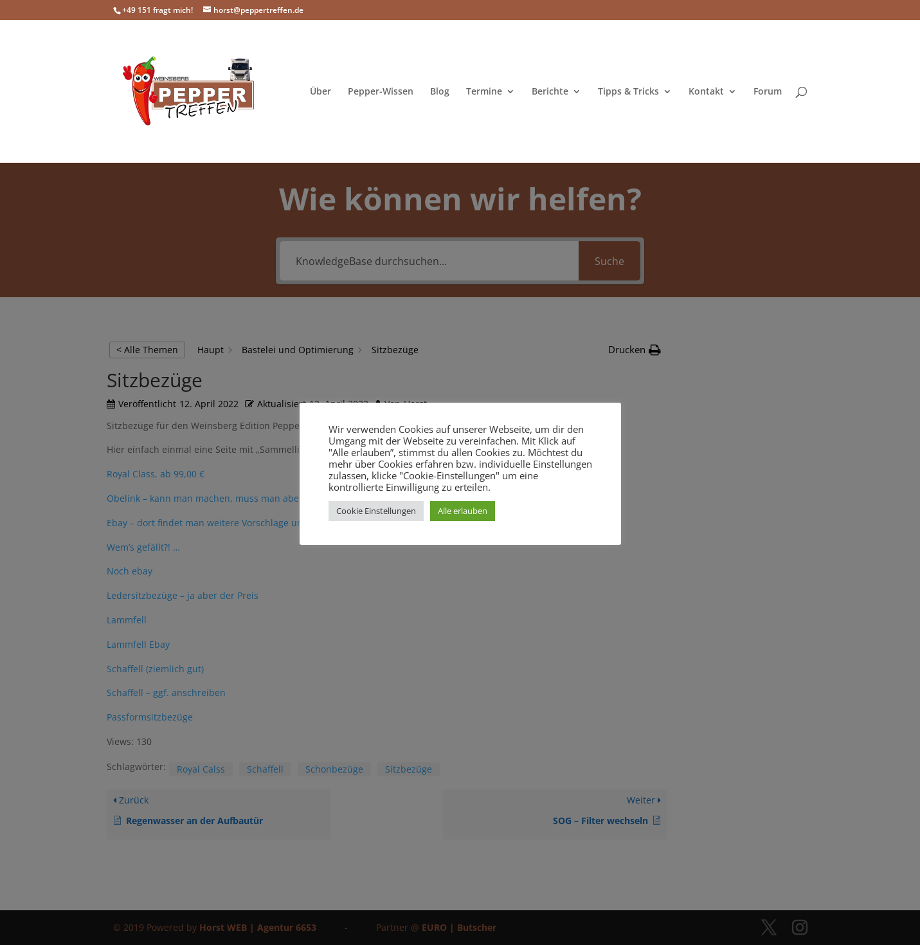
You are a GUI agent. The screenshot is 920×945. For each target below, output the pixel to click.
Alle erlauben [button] (462, 511)
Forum (767, 92)
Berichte (550, 92)
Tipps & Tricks (628, 92)
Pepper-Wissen (380, 92)
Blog (439, 92)
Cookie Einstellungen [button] (376, 511)
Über (320, 92)
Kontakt (706, 92)
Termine (484, 92)
